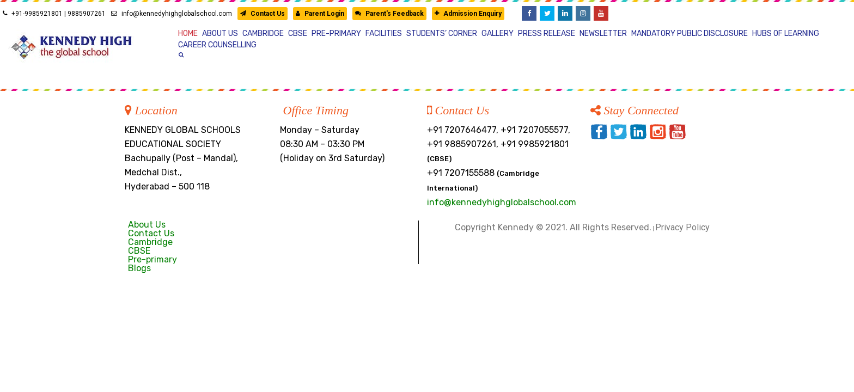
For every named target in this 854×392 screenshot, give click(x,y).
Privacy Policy (682, 227)
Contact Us (262, 13)
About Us (147, 224)
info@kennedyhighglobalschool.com (171, 13)
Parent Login (320, 13)
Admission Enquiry (468, 13)
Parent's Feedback (389, 13)
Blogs (139, 268)
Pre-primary (152, 259)
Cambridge (150, 242)
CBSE (139, 251)
